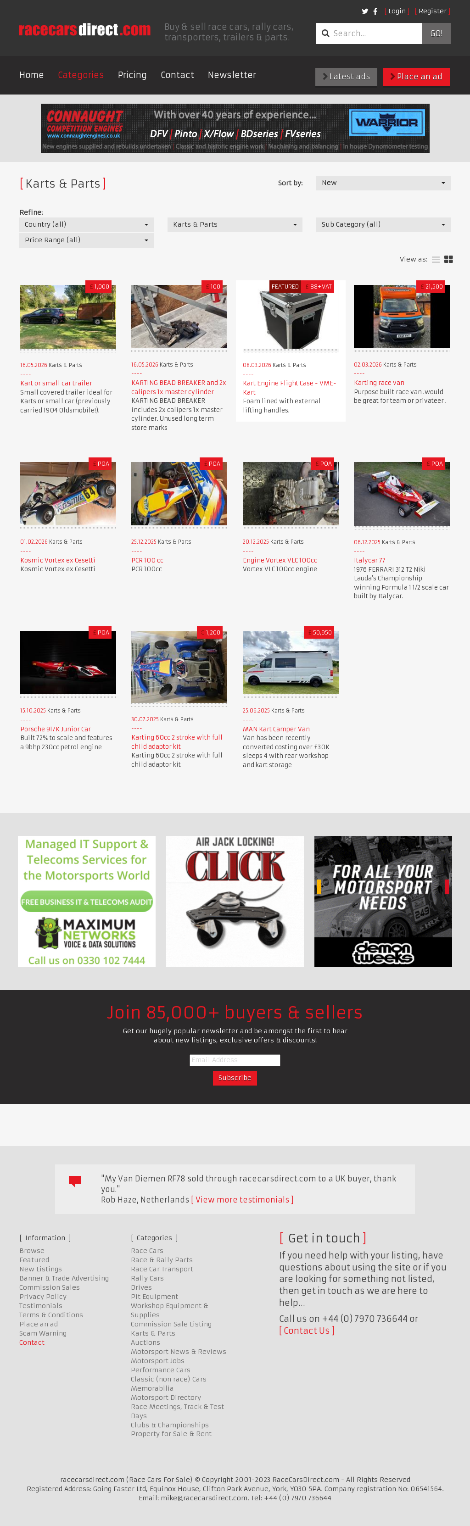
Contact (177, 75)
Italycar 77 (370, 560)
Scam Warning (43, 1333)
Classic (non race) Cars (169, 1379)
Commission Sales (49, 1287)
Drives (141, 1287)
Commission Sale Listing (171, 1324)
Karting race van (379, 383)
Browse (32, 1251)
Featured (34, 1260)
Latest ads (346, 76)
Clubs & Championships (170, 1425)
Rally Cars (147, 1278)
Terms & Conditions (51, 1315)
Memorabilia (152, 1388)
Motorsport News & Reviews (178, 1352)
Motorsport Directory (166, 1397)
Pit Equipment (154, 1296)
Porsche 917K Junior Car (55, 729)
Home (31, 75)
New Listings (40, 1269)
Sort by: (290, 183)
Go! (436, 33)
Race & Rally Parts (162, 1260)
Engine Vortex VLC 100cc (280, 560)
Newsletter (232, 75)
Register (433, 11)
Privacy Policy (43, 1296)
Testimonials (40, 1306)
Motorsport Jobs (158, 1361)
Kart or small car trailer (56, 383)
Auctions (145, 1342)
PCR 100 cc (147, 560)
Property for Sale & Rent (171, 1434)
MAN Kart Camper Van (276, 729)
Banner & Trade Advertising (64, 1278)
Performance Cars (160, 1370)
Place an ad (416, 76)
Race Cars (147, 1251)
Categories (81, 75)
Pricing (132, 75)
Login (397, 11)
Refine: (31, 212)
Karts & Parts (153, 1333)
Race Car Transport (162, 1269)
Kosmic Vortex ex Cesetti (57, 560)
